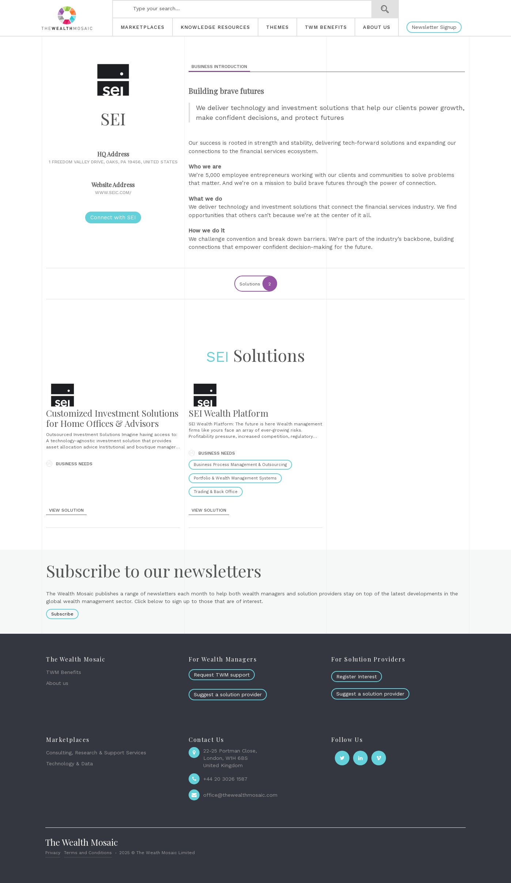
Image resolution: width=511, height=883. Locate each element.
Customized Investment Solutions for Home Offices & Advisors (112, 418)
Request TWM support (222, 675)
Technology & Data (69, 763)
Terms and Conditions (88, 852)
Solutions (257, 283)
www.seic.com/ (113, 192)
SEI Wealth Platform (228, 413)
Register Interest (356, 676)
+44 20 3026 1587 (225, 779)
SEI (217, 356)
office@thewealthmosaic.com (240, 795)
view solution (66, 510)
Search (385, 9)
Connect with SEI (113, 217)
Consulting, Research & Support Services (96, 752)
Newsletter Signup (434, 27)
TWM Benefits (63, 672)
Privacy (52, 852)
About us (57, 683)
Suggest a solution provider (228, 694)
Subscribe (62, 614)
